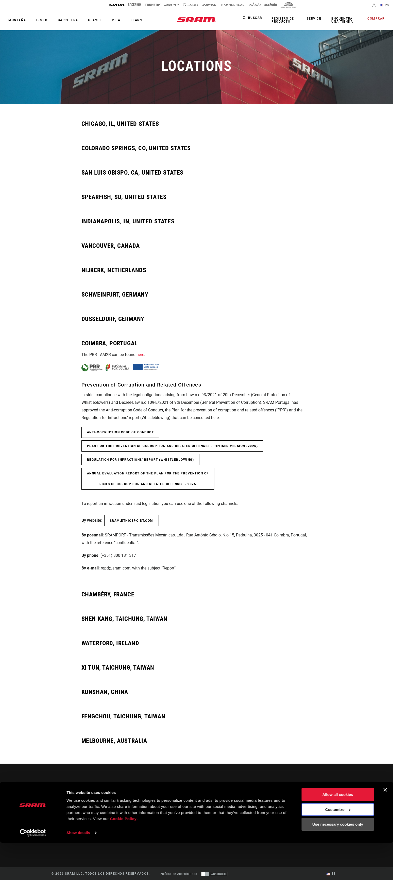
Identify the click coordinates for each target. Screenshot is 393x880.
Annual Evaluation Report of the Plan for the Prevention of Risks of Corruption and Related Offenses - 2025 (148, 479)
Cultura (206, 806)
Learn (128, 20)
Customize (338, 846)
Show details (78, 870)
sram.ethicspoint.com (131, 520)
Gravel (89, 20)
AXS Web (281, 813)
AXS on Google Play (290, 806)
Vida (109, 20)
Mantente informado (77, 813)
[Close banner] (385, 827)
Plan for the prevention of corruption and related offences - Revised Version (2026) (172, 446)
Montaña (16, 20)
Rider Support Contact (237, 799)
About (319, 799)
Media (319, 806)
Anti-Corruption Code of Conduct (120, 432)
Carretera (64, 20)
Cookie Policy (123, 856)
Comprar (377, 19)
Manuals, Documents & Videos (243, 813)
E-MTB (39, 20)
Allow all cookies (337, 832)
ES (385, 5)
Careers (321, 813)
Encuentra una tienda (341, 20)
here (140, 354)
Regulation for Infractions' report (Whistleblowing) (140, 459)
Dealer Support (231, 806)
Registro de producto (282, 20)
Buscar (255, 19)
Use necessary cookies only (337, 861)
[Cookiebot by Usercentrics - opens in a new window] (33, 870)
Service (314, 19)
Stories (206, 799)
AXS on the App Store (291, 799)
